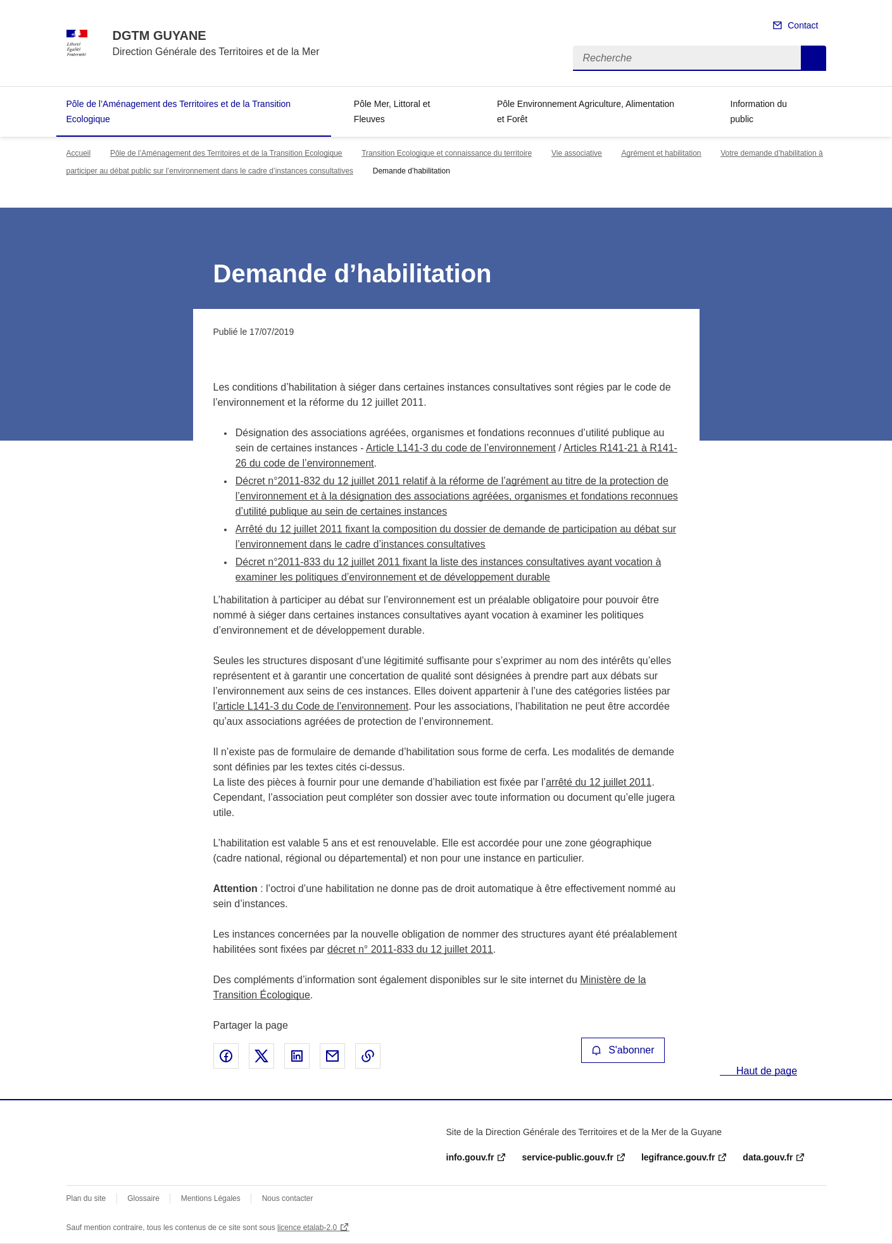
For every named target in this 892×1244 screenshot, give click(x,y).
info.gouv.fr (470, 1157)
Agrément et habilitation (661, 153)
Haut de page (766, 1070)
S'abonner (623, 1050)
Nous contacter (287, 1198)
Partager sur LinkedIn (297, 1056)
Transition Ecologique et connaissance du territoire (446, 153)
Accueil (78, 153)
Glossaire (143, 1198)
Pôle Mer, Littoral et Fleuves (392, 111)
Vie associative (576, 153)
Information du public (759, 111)
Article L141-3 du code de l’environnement (461, 448)
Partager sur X (261, 1056)
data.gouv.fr (768, 1157)
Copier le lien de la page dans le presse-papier (367, 1056)
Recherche (813, 58)
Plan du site (86, 1198)
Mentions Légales (211, 1198)
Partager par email (332, 1056)
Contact (803, 25)
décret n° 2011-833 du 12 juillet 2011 (410, 949)
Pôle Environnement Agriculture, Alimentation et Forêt (585, 111)
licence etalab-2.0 (307, 1227)
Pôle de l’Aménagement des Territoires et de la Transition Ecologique (178, 111)
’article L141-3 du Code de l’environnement (311, 706)
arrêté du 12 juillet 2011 (598, 782)
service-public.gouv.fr (567, 1157)
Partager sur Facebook (226, 1056)
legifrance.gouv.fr (678, 1157)
